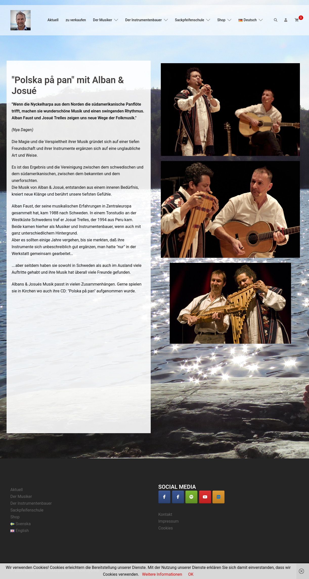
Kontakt (165, 514)
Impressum (168, 521)
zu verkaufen (75, 20)
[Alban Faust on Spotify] (191, 497)
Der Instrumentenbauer (143, 20)
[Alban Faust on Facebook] (164, 497)
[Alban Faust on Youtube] (205, 497)
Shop (221, 20)
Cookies (165, 528)
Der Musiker (102, 20)
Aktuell (53, 20)
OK (190, 574)
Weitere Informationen (162, 574)
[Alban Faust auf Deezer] (218, 497)
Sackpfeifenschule (189, 20)
